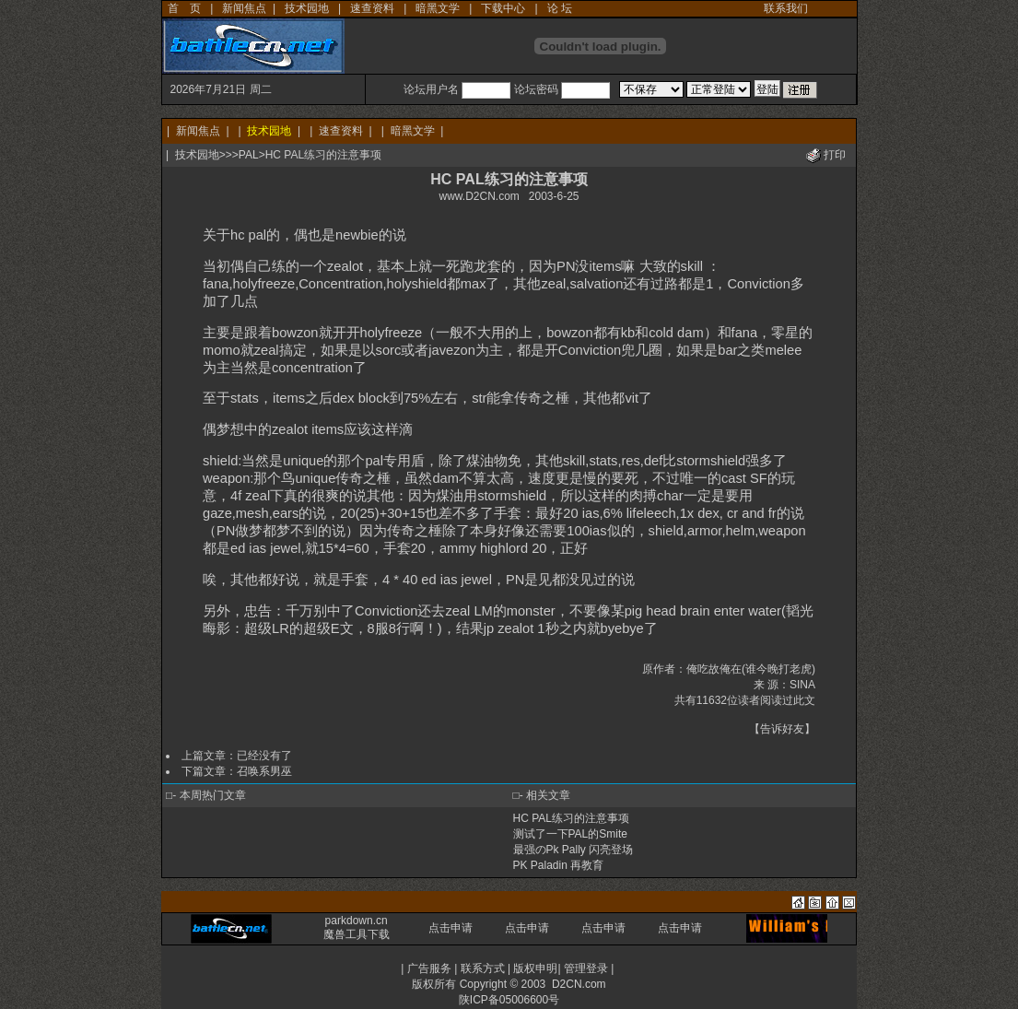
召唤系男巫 (264, 771)
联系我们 (786, 8)
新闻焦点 (244, 8)
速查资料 (372, 8)
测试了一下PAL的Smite (570, 833)
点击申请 (450, 927)
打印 (835, 154)
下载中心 (503, 8)
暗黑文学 (437, 8)
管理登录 (586, 968)
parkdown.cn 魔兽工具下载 (356, 927)
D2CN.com (579, 984)
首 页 (184, 8)
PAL (249, 154)
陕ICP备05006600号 (509, 999)
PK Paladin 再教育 (558, 865)
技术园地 (307, 8)
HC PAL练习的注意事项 (571, 818)
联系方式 (483, 968)
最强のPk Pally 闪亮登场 (573, 849)
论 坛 (559, 8)
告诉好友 (782, 728)
